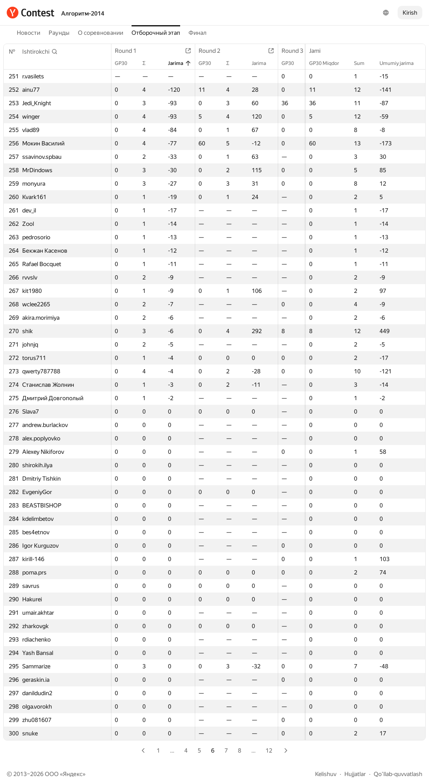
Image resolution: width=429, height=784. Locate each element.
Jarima (179, 63)
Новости (28, 32)
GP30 (125, 63)
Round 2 (214, 51)
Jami (319, 51)
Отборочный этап (156, 32)
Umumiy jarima (401, 63)
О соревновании (100, 32)
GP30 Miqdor (328, 63)
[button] (40, 51)
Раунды (59, 32)
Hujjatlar (355, 774)
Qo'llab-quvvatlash (398, 774)
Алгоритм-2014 (82, 13)
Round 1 (130, 51)
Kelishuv (325, 774)
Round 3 (297, 51)
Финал (198, 32)
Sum (363, 63)
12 (269, 750)
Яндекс (73, 774)
